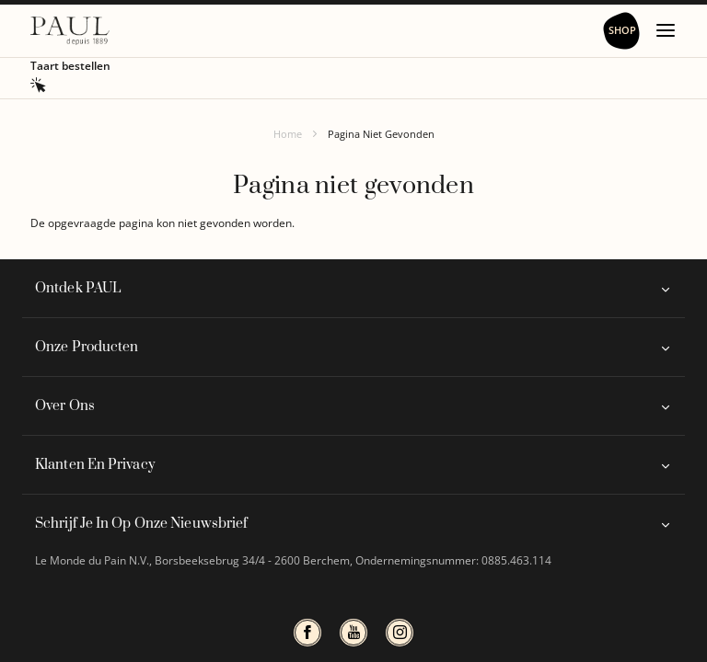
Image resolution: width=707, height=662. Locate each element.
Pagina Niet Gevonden (381, 134)
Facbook (307, 632)
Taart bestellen (70, 66)
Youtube (353, 632)
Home (287, 134)
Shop (622, 30)
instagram (399, 632)
